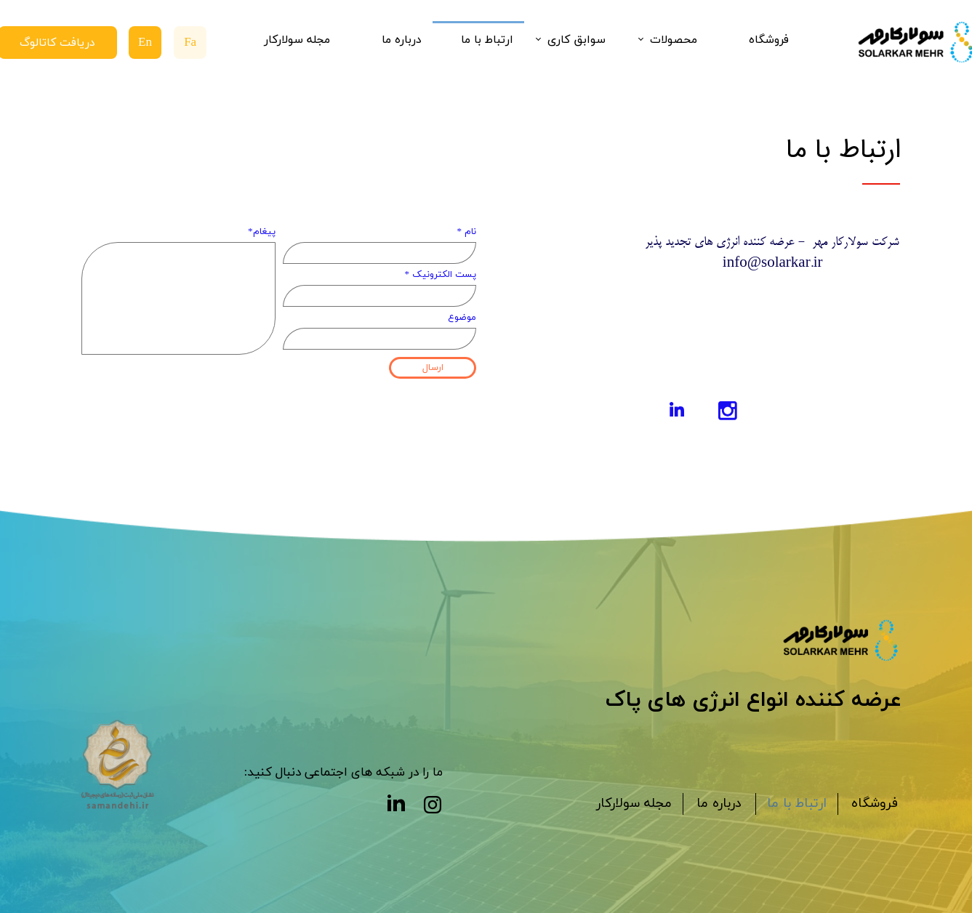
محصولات (673, 40)
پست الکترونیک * (441, 274)
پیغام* (262, 231)
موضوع (462, 317)
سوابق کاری (576, 40)
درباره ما (402, 40)
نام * (467, 231)
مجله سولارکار (297, 40)
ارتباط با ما (487, 40)
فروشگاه (769, 40)
